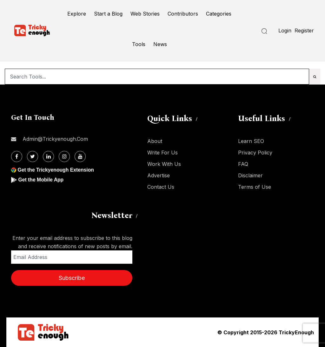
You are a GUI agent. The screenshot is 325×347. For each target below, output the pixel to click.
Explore (76, 13)
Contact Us (160, 187)
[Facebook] (16, 156)
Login (284, 30)
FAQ (243, 164)
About (154, 141)
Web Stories (145, 13)
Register (304, 30)
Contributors (183, 13)
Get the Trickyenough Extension (56, 170)
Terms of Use (254, 187)
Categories (218, 13)
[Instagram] (64, 156)
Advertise (158, 175)
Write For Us (162, 152)
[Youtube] (80, 156)
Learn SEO (251, 141)
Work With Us (164, 164)
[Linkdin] (48, 156)
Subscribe (72, 278)
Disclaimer (250, 175)
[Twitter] (32, 156)
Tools (138, 44)
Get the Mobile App (41, 179)
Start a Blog (108, 13)
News (160, 44)
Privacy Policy (255, 152)
